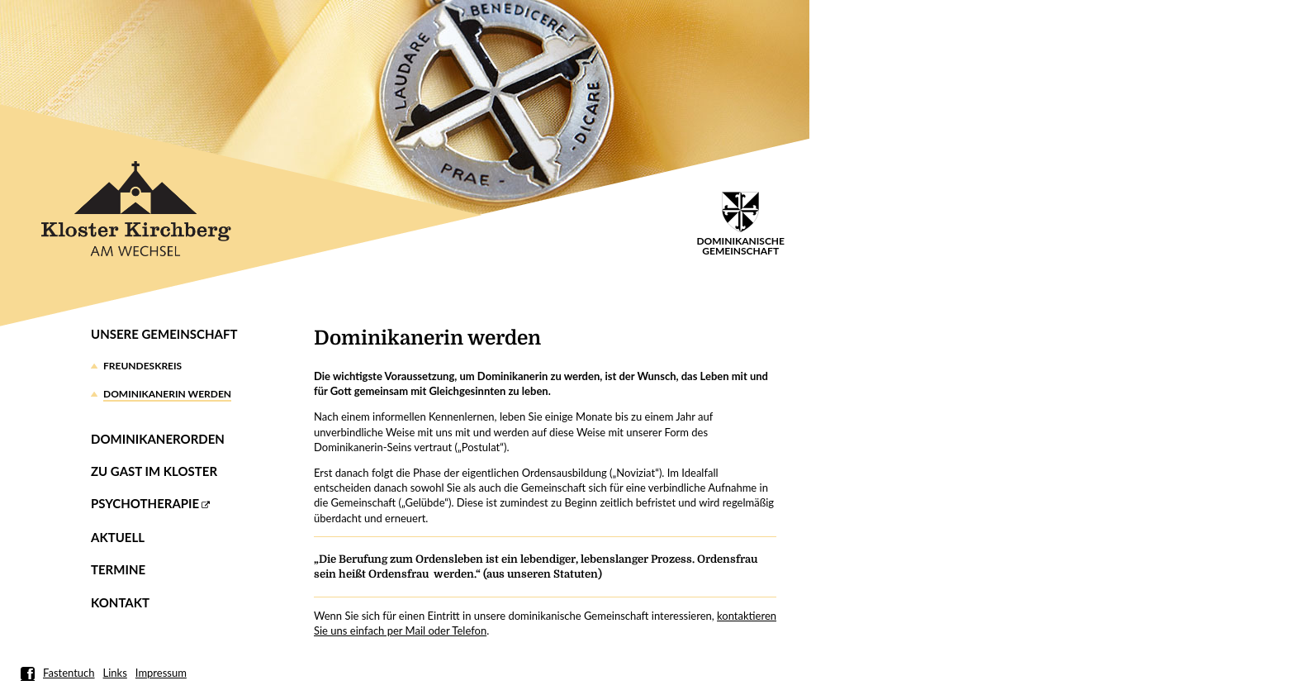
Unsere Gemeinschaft (164, 333)
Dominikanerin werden (167, 394)
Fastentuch (69, 672)
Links (115, 672)
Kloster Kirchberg (136, 208)
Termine (118, 569)
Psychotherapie (145, 503)
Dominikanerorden (158, 438)
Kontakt (120, 602)
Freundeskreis (142, 365)
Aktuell (118, 537)
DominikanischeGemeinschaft (740, 224)
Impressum (161, 672)
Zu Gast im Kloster (154, 471)
